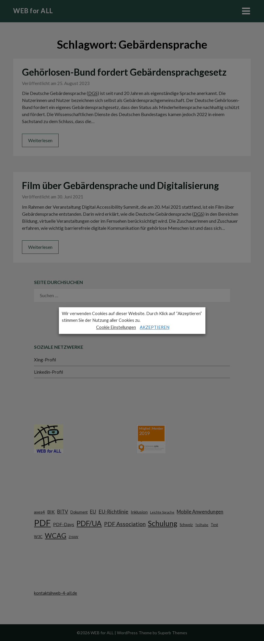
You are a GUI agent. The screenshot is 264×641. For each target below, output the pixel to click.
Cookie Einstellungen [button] (116, 327)
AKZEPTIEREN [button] (154, 327)
